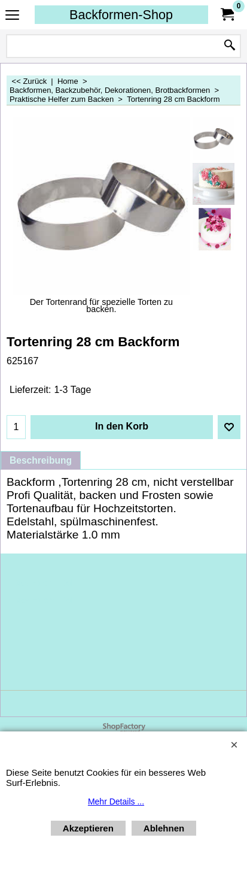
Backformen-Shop (121, 14)
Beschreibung (41, 460)
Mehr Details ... (116, 801)
